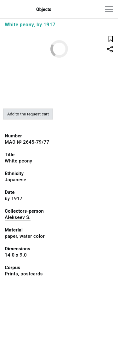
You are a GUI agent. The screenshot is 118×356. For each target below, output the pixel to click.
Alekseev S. (18, 217)
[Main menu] (109, 9)
